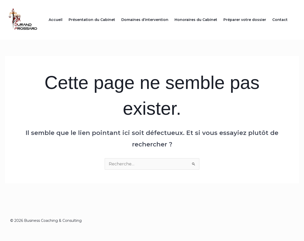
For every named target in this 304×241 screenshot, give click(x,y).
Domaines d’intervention (144, 19)
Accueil (55, 19)
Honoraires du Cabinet (196, 19)
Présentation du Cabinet (92, 19)
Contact (280, 19)
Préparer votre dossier (244, 19)
